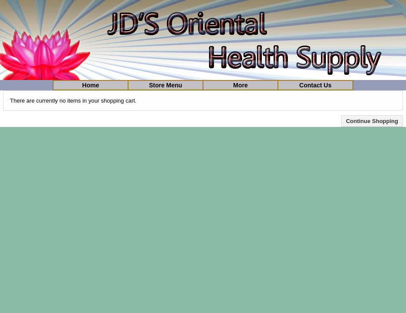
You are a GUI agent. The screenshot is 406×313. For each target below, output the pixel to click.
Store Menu (165, 85)
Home (90, 85)
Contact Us (315, 85)
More (240, 85)
